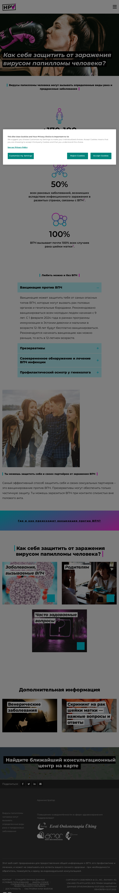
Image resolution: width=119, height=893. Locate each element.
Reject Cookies (77, 156)
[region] (59, 147)
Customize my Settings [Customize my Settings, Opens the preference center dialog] (20, 156)
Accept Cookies (101, 156)
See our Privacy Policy (18, 147)
